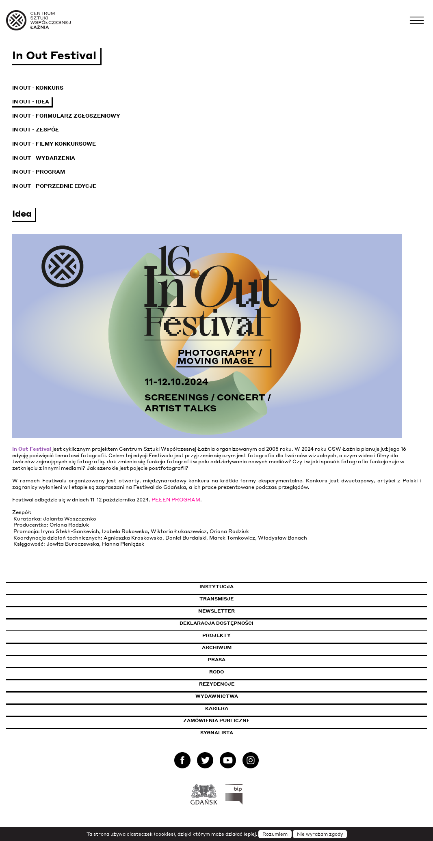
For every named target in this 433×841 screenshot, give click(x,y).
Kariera (216, 708)
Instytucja (216, 586)
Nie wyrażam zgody (320, 834)
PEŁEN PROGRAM (176, 500)
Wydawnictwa (216, 696)
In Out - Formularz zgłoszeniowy (66, 116)
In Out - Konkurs (37, 88)
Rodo (216, 672)
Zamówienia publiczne (234, 720)
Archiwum (217, 647)
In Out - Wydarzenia (43, 158)
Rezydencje (216, 684)
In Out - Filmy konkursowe (54, 144)
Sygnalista (216, 733)
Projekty (216, 635)
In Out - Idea (30, 102)
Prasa (216, 659)
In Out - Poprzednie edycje (54, 186)
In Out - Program (38, 172)
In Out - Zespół (35, 130)
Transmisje (251, 599)
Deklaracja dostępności (216, 623)
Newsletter (216, 611)
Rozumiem (275, 834)
